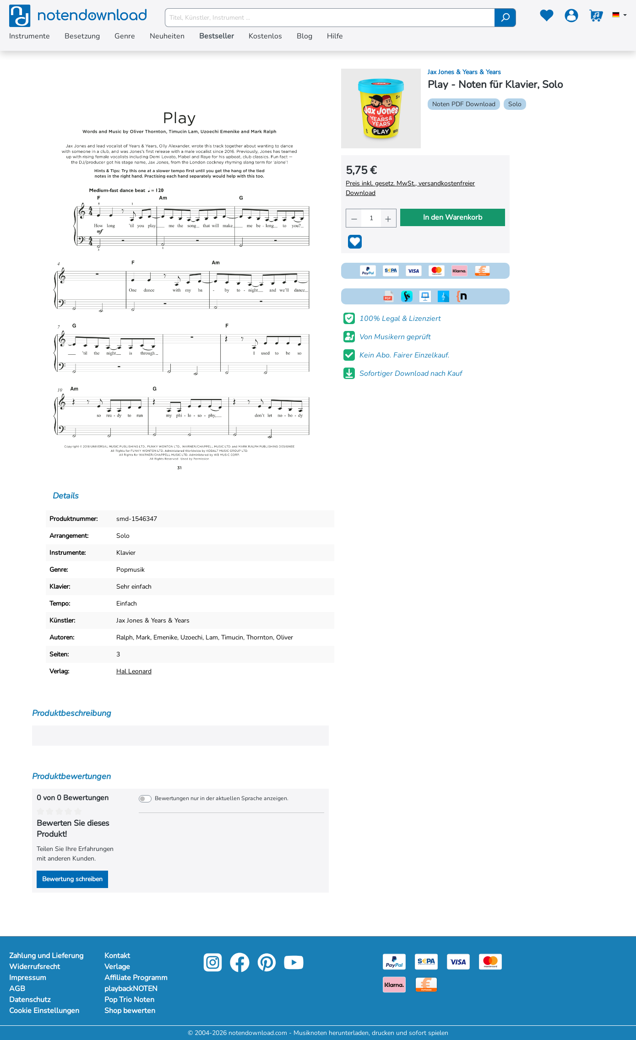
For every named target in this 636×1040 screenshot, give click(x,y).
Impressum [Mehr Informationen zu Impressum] (27, 978)
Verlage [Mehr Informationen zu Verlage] (117, 967)
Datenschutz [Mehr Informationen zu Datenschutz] (29, 1000)
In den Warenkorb (452, 217)
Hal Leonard (134, 671)
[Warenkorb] (596, 17)
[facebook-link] (240, 968)
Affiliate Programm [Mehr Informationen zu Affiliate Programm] (136, 978)
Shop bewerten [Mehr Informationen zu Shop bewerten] (129, 1011)
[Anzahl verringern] (354, 218)
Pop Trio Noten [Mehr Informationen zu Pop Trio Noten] (129, 1000)
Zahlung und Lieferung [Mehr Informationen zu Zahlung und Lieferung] (46, 956)
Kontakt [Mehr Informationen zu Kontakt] (117, 956)
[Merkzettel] (546, 17)
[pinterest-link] (267, 968)
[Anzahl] (371, 218)
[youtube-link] (293, 968)
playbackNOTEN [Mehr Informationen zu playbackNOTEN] (131, 989)
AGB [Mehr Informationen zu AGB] (17, 989)
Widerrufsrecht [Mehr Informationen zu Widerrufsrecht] (34, 967)
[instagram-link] (213, 968)
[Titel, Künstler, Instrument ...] (330, 17)
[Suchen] (505, 17)
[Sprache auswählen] (619, 15)
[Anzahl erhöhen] (389, 218)
